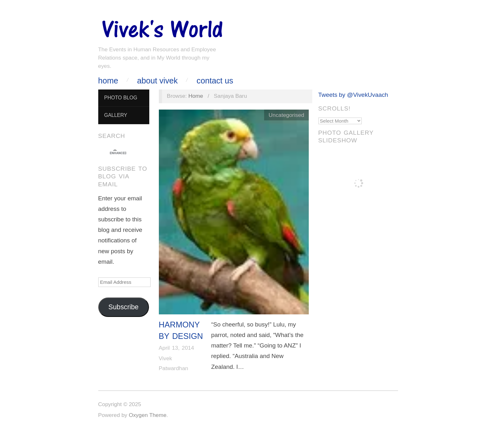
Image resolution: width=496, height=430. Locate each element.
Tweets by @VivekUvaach (353, 94)
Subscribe (123, 307)
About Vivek (157, 81)
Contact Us (214, 81)
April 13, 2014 (176, 348)
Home (108, 81)
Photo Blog (120, 97)
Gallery (115, 115)
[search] (118, 153)
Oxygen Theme (148, 415)
